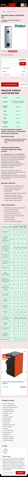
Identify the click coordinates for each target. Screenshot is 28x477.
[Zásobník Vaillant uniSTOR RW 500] (14, 36)
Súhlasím (20, 473)
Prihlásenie (15, 1)
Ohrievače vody (11, 11)
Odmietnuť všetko (9, 472)
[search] (22, 5)
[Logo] (14, 5)
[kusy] (13, 63)
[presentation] (1, 371)
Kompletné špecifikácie (10, 84)
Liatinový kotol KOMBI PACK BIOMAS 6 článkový (13, 382)
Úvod (3, 11)
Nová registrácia (23, 1)
